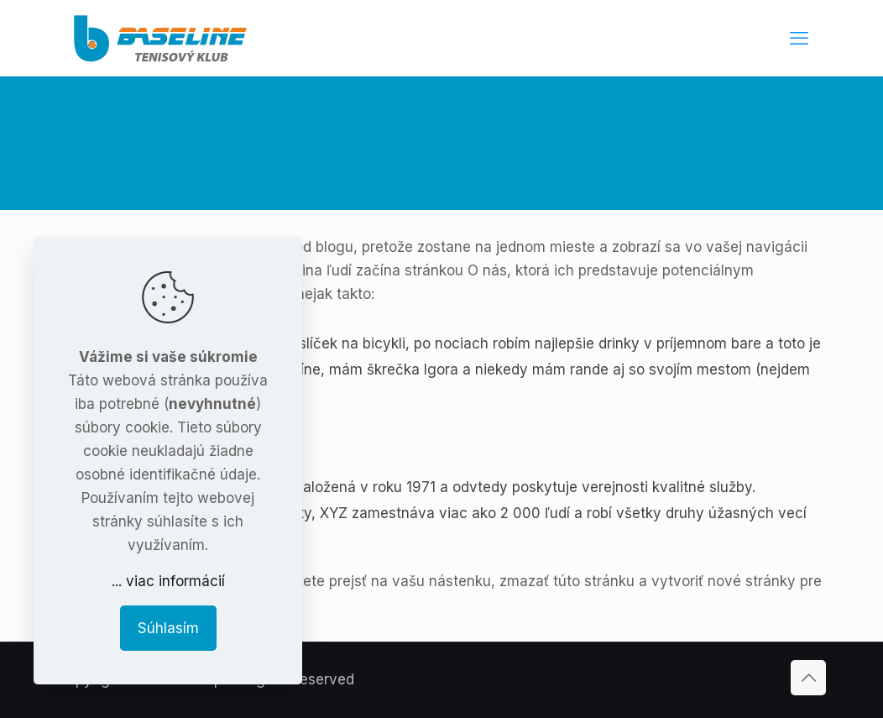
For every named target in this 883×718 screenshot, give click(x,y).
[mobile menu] (799, 38)
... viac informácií (168, 581)
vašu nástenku (441, 581)
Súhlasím (168, 628)
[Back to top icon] (808, 677)
